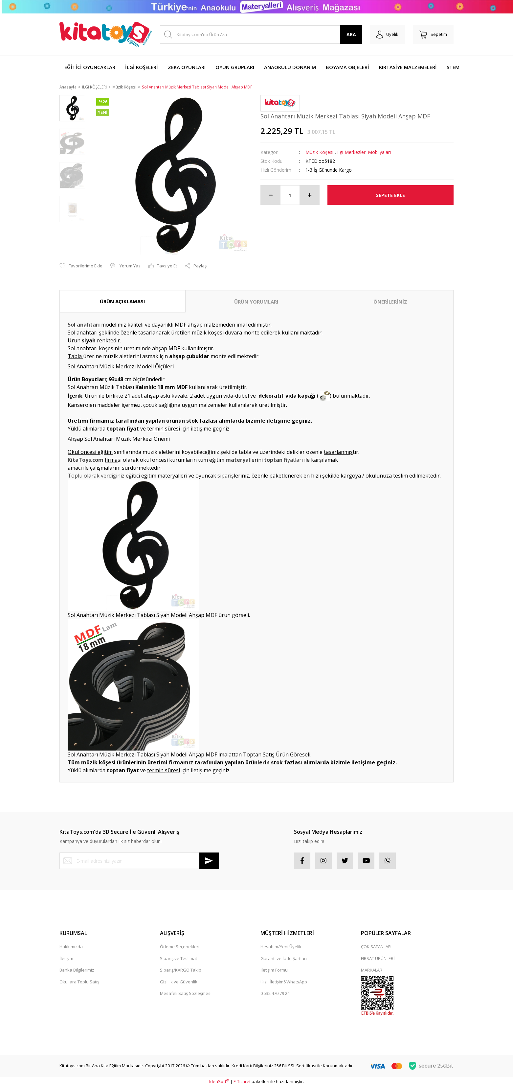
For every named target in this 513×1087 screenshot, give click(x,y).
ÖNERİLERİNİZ (390, 302)
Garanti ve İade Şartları (283, 959)
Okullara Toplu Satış (79, 982)
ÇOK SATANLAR (376, 947)
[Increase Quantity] (309, 195)
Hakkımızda (71, 947)
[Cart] (433, 34)
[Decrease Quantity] (270, 195)
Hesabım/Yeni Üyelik (280, 947)
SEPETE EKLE (390, 195)
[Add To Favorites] (80, 266)
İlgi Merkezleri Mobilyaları (364, 153)
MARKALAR (371, 971)
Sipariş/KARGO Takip (180, 971)
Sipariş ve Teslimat (178, 959)
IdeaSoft (219, 1082)
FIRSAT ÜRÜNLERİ (378, 959)
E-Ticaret (242, 1082)
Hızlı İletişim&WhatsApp (283, 982)
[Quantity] (290, 195)
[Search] (261, 34)
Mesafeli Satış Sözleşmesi (186, 994)
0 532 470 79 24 (275, 994)
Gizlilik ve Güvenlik (178, 982)
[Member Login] (387, 34)
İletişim (66, 959)
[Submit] (209, 861)
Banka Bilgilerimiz (76, 971)
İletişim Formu (274, 971)
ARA (351, 34)
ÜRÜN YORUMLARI (256, 302)
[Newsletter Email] (139, 861)
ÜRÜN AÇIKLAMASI (122, 301)
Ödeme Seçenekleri (179, 947)
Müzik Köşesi (319, 153)
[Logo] (105, 34)
